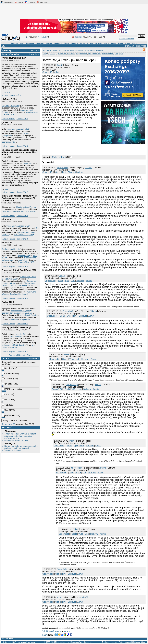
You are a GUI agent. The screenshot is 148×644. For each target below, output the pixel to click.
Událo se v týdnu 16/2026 (16, 441)
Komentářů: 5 (22, 216)
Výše (67, 280)
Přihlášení (129, 46)
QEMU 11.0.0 (7, 122)
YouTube (23, 260)
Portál (120, 43)
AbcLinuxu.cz (7, 2)
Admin (57, 72)
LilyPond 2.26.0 (9, 99)
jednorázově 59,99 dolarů (13, 345)
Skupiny (74, 43)
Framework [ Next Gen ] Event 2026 (18, 270)
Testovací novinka (12, 450)
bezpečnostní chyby (28, 315)
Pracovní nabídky (10, 54)
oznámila (27, 163)
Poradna (14, 43)
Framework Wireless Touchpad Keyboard (19, 293)
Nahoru (67, 631)
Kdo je (106, 43)
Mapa (134, 43)
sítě (89, 54)
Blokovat (72, 172)
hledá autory (43, 37)
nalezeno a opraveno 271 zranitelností (18, 211)
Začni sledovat (59, 157)
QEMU (26, 133)
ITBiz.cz (19, 2)
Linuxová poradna (69, 50)
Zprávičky (6, 50)
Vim (116, 54)
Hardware (30, 43)
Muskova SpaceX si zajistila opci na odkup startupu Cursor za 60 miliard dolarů (19, 152)
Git (37, 228)
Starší (29, 355)
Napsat (21, 355)
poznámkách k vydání (23, 234)
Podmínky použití (126, 642)
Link (64, 172)
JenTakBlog (84, 597)
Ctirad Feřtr (62, 569)
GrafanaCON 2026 (25, 262)
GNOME (7, 384)
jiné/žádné (8, 415)
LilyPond (5, 106)
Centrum (13, 355)
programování (81, 54)
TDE (5, 405)
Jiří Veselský (62, 167)
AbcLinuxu (10, 431)
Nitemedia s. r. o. (62, 642)
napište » (35, 50)
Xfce (5, 410)
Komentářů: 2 (22, 192)
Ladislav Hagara (8, 118)
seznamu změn (8, 142)
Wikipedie (15, 106)
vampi (59, 597)
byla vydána (23, 256)
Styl (3, 46)
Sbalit (58, 172)
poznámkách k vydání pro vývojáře (17, 313)
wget (121, 54)
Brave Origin (15, 336)
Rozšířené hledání (126, 39)
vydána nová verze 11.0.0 (17, 129)
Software (40, 43)
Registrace (141, 46)
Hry (91, 43)
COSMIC (7, 378)
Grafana (5, 249)
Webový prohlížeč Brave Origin (16, 327)
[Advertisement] (75, 148)
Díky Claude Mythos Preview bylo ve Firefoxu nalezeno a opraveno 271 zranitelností (19, 198)
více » (7, 92)
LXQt (5, 394)
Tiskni (45, 635)
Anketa (5, 358)
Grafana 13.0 (7, 242)
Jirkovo (88, 167)
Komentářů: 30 (8, 424)
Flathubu (13, 319)
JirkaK (60, 65)
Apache (51, 54)
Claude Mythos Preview (26, 207)
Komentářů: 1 (22, 351)
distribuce (62, 54)
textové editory (108, 54)
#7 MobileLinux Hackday (13, 58)
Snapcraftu (24, 319)
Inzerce (114, 642)
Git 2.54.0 (6, 219)
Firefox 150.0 (7, 302)
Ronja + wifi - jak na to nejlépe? (91, 50)
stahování (96, 54)
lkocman (4, 95)
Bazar (113, 43)
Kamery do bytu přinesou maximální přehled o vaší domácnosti (21, 447)
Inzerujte (78, 37)
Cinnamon (8, 373)
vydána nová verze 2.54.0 (17, 226)
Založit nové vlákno (51, 631)
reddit (18, 334)
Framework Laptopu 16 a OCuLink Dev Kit (18, 284)
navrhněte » (33, 358)
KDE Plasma (9, 389)
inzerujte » (34, 54)
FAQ (22, 43)
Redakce (106, 642)
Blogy (66, 43)
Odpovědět (47, 72)
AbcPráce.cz (43, 2)
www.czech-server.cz (26, 642)
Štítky (45, 54)
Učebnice (58, 43)
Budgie (6, 368)
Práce (127, 43)
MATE (6, 400)
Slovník (98, 43)
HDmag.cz (30, 2)
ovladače (71, 54)
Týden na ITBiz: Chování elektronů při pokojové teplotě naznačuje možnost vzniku (20, 436)
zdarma (13, 347)
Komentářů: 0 (15, 95)
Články (49, 43)
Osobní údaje (139, 642)
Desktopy (84, 43)
